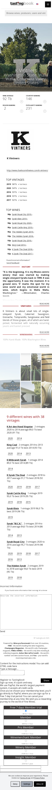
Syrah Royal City (15, 541)
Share (46, 681)
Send (2, 631)
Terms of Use (25, 778)
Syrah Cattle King (16, 493)
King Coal (12, 444)
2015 (28, 501)
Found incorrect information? (29, 261)
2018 (28, 486)
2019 (19, 486)
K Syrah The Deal (16, 475)
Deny (15, 784)
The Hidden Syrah (16, 565)
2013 (28, 453)
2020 (10, 438)
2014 (19, 438)
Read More (44, 303)
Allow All (39, 784)
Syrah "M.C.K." (15, 523)
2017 (37, 486)
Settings (26, 784)
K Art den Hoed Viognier (20, 426)
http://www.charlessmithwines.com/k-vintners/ (27, 170)
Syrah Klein (13, 508)
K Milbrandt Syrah (16, 459)
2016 (10, 559)
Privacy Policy (39, 778)
